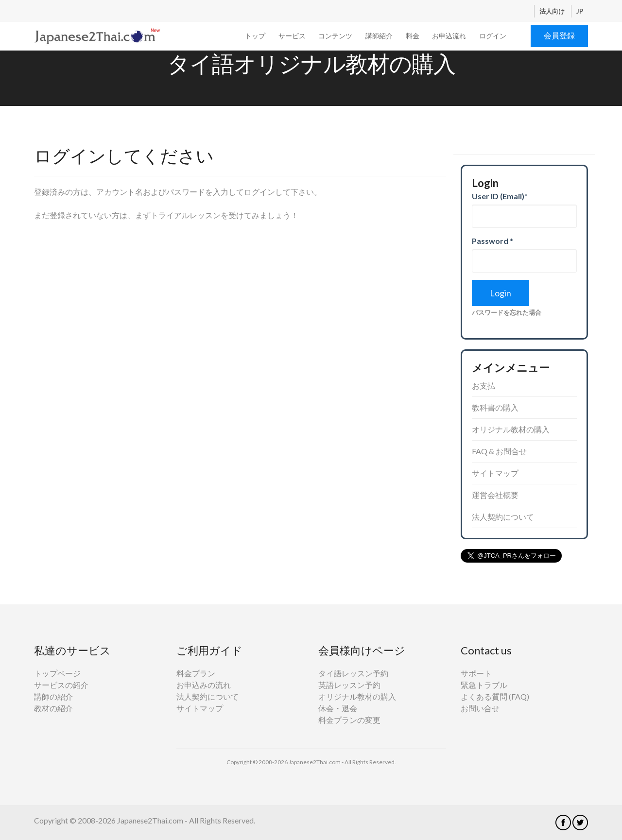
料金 (412, 36)
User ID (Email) (500, 196)
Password (492, 240)
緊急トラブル (484, 684)
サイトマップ (495, 473)
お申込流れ (449, 36)
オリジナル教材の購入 (511, 429)
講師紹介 (379, 36)
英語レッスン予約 (349, 684)
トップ (255, 36)
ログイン (492, 36)
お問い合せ (480, 708)
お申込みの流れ (203, 684)
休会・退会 (337, 708)
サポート (476, 673)
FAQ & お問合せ (499, 451)
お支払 (483, 385)
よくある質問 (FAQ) (495, 696)
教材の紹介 (53, 708)
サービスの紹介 (61, 684)
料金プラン (195, 673)
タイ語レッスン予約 (353, 673)
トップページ (57, 673)
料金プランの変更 (349, 719)
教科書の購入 (495, 407)
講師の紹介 (53, 696)
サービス (292, 36)
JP (579, 11)
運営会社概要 (495, 494)
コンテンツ (335, 36)
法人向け (552, 11)
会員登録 (559, 35)
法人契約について (503, 516)
